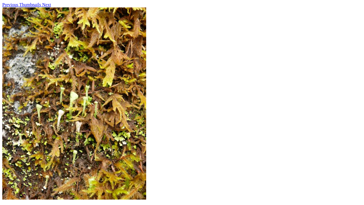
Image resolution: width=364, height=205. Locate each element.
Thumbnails (30, 4)
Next (46, 4)
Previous (10, 4)
